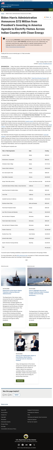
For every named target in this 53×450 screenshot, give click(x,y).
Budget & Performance (33, 410)
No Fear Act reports (32, 421)
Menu (50, 9)
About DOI (3, 410)
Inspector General (32, 419)
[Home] (2, 9)
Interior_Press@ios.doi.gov (45, 63)
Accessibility (4, 412)
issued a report (29, 121)
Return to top (4, 404)
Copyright (3, 417)
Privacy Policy (4, 424)
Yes (6, 394)
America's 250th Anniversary (13, 4)
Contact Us (3, 414)
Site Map (3, 426)
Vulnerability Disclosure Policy (8, 428)
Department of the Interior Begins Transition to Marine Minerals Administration (12, 292)
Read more (7, 324)
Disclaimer (3, 419)
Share (47, 17)
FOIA (29, 414)
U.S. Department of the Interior (26, 9)
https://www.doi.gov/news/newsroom (15, 47)
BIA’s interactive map (22, 255)
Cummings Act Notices (33, 412)
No (11, 394)
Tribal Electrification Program (39, 78)
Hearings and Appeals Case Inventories (37, 417)
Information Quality (5, 421)
